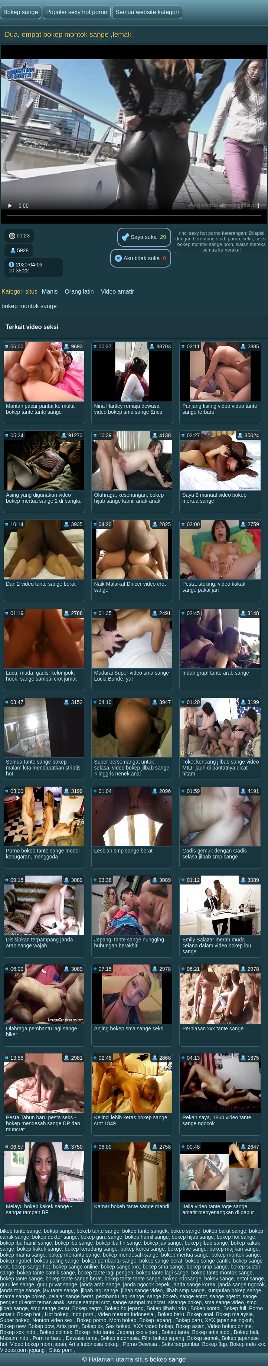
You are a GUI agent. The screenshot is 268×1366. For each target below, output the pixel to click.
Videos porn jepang (23, 1350)
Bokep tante (175, 1332)
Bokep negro (87, 1308)
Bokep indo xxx (247, 1344)
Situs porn (61, 1350)
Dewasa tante (82, 1338)
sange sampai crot (88, 1302)
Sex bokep (118, 1326)
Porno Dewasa (140, 1344)
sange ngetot (225, 1296)
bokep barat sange (224, 1231)
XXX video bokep (153, 1326)
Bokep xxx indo (18, 1332)
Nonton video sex (53, 1320)
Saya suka (139, 237)
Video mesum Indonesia (126, 1314)
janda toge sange (20, 1290)
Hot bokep (57, 1314)
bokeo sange (185, 1231)
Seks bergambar (180, 1344)
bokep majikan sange (233, 1249)
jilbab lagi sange (99, 1290)
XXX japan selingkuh (229, 1320)
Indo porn (83, 1314)
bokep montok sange (29, 306)
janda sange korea (194, 1284)
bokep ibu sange (74, 1243)
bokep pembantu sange (109, 1261)
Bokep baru (171, 1314)
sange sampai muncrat (139, 1302)
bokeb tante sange (97, 1231)
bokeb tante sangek (144, 1231)
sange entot (193, 1296)
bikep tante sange (20, 1231)
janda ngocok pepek (146, 1284)
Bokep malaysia (234, 1314)
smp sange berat (50, 1308)
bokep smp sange (207, 1267)
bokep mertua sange (185, 1255)
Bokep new (13, 1326)
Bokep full (234, 1308)
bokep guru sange (101, 1237)
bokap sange (58, 1231)
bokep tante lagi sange (162, 1273)
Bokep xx (92, 1326)
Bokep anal (200, 1314)
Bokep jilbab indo (167, 1308)
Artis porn (67, 1326)
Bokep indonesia (120, 1338)
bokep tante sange (21, 1279)
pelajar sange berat (71, 1296)
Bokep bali (246, 1332)
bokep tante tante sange (132, 1279)
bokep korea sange (143, 1249)
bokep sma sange (163, 1267)
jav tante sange (60, 1290)
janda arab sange (100, 1284)
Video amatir (117, 291)
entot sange (250, 1279)
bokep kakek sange (39, 1249)
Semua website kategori (147, 12)
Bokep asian (190, 1326)
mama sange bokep (23, 1296)
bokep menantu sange (74, 1255)
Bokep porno (91, 1320)
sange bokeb (162, 1296)
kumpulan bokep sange (234, 1290)
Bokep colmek (56, 1332)
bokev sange (218, 1279)
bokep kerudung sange (91, 1249)
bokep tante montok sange (221, 1273)
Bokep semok (203, 1338)
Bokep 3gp (214, 1344)
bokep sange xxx (120, 1267)
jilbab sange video (142, 1290)
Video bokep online (229, 1326)
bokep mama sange (23, 1255)
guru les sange (17, 1284)
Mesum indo (15, 1338)
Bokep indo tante (94, 1332)
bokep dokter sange (55, 1237)
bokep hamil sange (147, 1237)
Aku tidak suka (137, 259)
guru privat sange (57, 1284)
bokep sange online (75, 1267)
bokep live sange (186, 1249)
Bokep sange (20, 12)
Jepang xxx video (137, 1332)
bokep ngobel (15, 1261)
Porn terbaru (48, 1338)
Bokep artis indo (211, 1332)
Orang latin (79, 291)
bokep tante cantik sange (46, 1273)
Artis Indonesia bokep (94, 1344)
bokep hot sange (236, 1237)
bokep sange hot (31, 1267)
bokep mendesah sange (130, 1255)
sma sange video (224, 1302)
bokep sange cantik (207, 1261)
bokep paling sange (56, 1261)
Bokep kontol (205, 1308)
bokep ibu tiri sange (118, 1243)
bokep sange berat (160, 1261)
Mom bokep (122, 1320)
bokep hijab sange (192, 1237)
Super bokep (14, 1320)
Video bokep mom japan (38, 1344)
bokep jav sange (163, 1243)
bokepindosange (182, 1279)
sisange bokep (185, 1302)
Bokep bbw (41, 1326)
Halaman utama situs (118, 1359)
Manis (50, 291)
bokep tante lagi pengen (105, 1273)
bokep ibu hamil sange (26, 1243)
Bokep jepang (156, 1320)
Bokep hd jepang (124, 1308)
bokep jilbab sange (206, 1243)
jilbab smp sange (185, 1290)
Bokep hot (29, 1314)
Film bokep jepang (163, 1338)
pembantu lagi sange (120, 1296)
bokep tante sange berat (74, 1279)
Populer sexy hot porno (76, 12)
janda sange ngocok (241, 1284)
